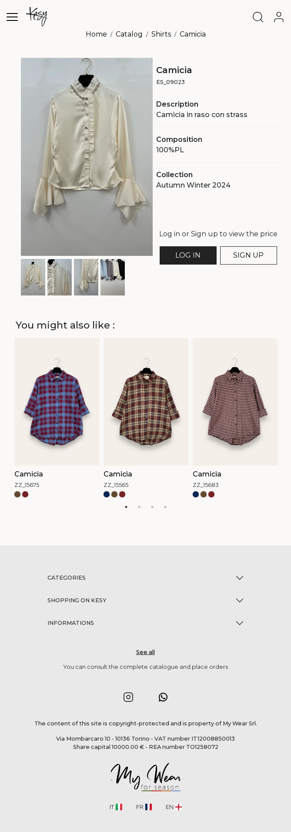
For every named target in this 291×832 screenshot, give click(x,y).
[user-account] (280, 17)
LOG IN (188, 255)
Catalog (129, 34)
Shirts (161, 34)
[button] (128, 696)
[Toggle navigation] (12, 17)
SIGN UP (248, 255)
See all (145, 652)
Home (96, 34)
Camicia (193, 34)
